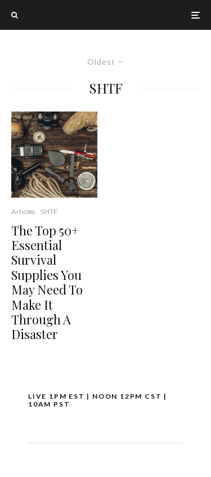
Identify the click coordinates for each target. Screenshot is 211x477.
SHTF (49, 211)
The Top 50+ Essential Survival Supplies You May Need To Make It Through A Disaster (47, 282)
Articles (23, 211)
